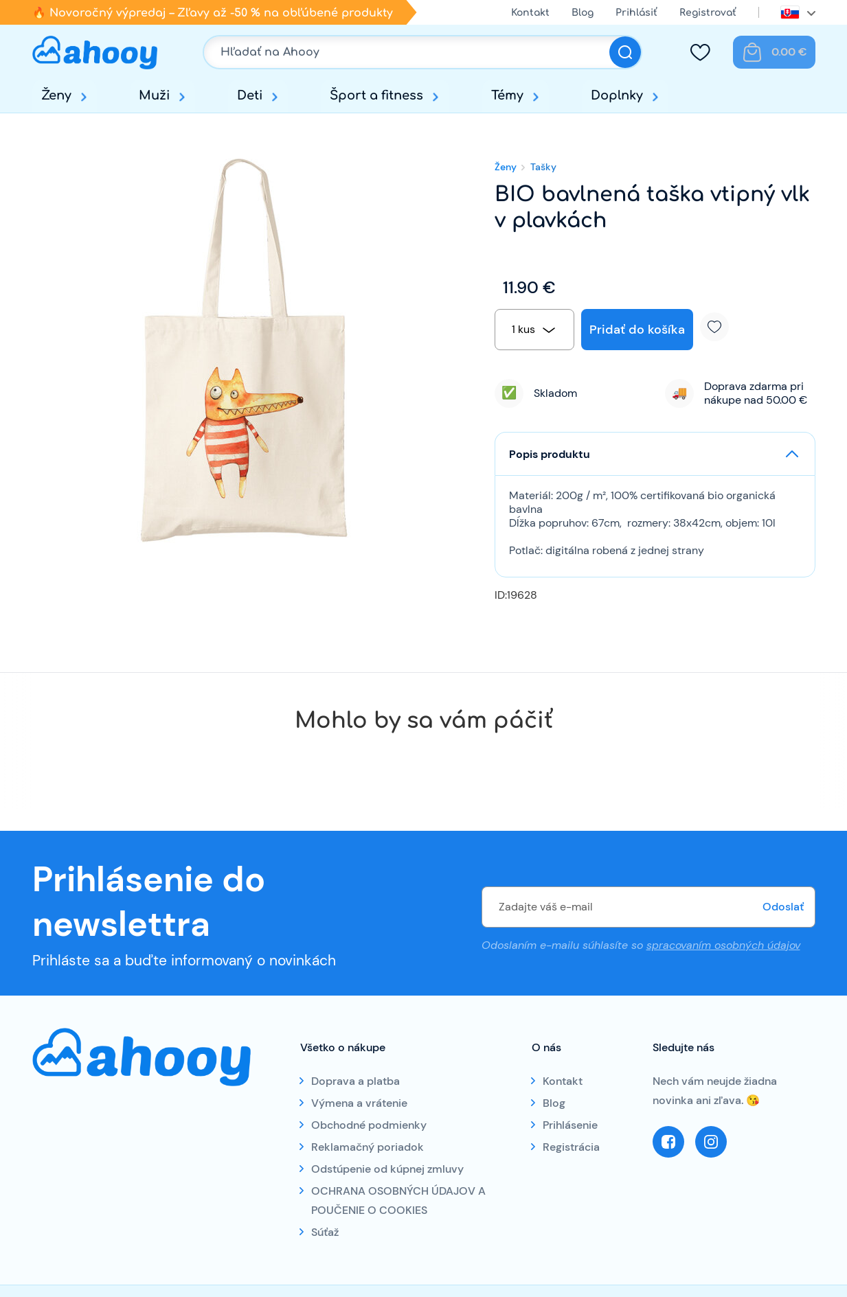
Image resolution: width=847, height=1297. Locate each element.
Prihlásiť (636, 13)
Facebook (668, 1142)
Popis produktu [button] (549, 454)
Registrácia (571, 1147)
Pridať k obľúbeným (719, 326)
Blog (583, 13)
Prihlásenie (570, 1125)
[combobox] (534, 329)
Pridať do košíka (637, 329)
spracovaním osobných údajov (723, 944)
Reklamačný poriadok (367, 1147)
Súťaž (325, 1232)
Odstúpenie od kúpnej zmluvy (387, 1169)
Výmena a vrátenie (359, 1103)
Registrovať (707, 13)
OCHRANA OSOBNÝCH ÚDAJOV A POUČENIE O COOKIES (398, 1200)
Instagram (711, 1142)
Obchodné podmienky (369, 1125)
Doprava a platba (355, 1081)
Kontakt (530, 13)
